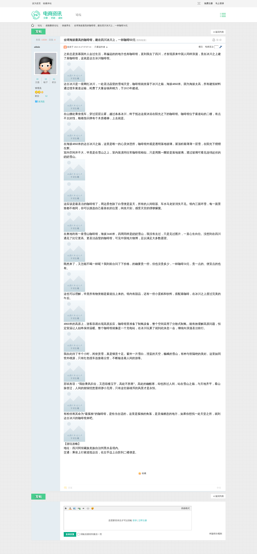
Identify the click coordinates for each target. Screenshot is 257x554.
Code (88, 508)
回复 (70, 488)
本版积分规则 (215, 533)
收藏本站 (47, 3)
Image (74, 508)
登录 (135, 520)
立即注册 (142, 520)
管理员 (38, 88)
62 (54, 79)
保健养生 (66, 25)
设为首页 (36, 3)
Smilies (92, 508)
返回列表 (219, 32)
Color (70, 508)
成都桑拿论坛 (32, 25)
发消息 (41, 101)
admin (37, 47)
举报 (219, 488)
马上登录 (219, 3)
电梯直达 (209, 47)
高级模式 (185, 508)
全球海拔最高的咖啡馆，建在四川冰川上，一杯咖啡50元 (101, 25)
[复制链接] (141, 40)
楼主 (201, 47)
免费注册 (208, 3)
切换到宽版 (198, 3)
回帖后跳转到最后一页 (89, 534)
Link (79, 508)
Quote (83, 508)
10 (37, 79)
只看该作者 (99, 47)
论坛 (78, 14)
